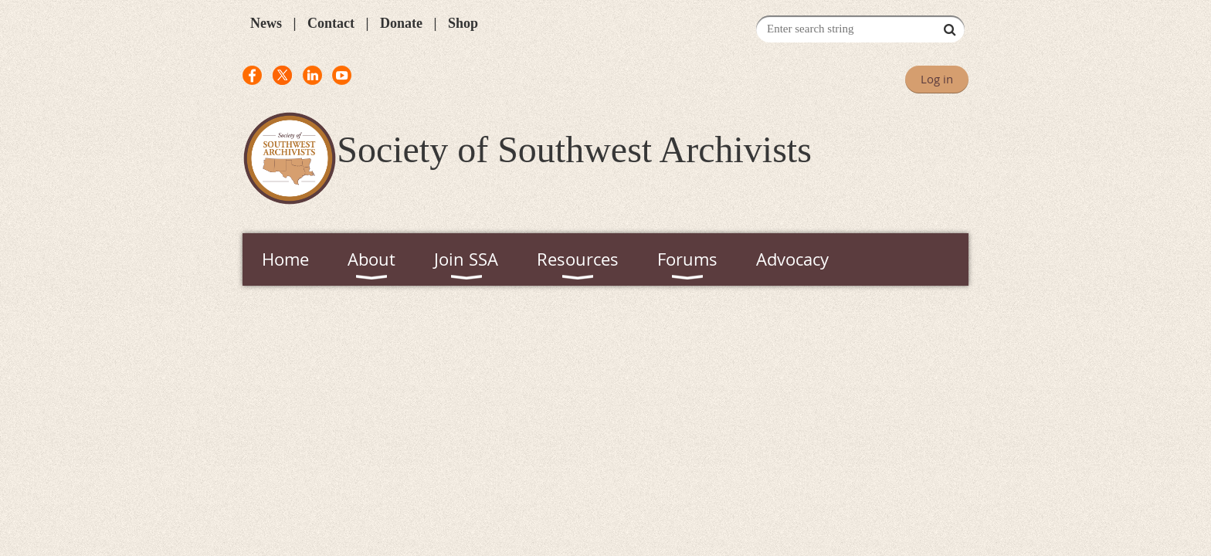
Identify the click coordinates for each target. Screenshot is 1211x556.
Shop (463, 23)
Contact (330, 23)
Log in (937, 78)
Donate (401, 23)
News (266, 23)
